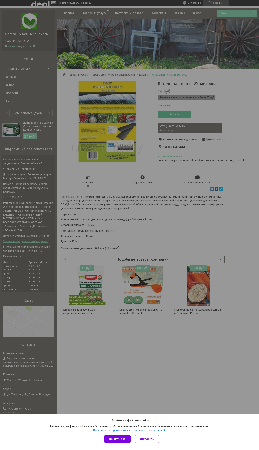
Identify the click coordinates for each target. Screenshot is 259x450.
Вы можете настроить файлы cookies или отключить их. (128, 430)
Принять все (117, 438)
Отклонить (147, 438)
